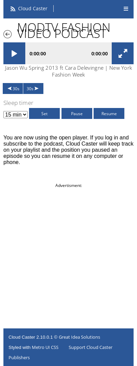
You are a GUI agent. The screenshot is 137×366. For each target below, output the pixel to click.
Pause (77, 114)
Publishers (19, 357)
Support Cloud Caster (90, 347)
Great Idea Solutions (79, 337)
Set (44, 114)
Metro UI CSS (45, 347)
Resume (109, 114)
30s (16, 89)
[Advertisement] (68, 256)
